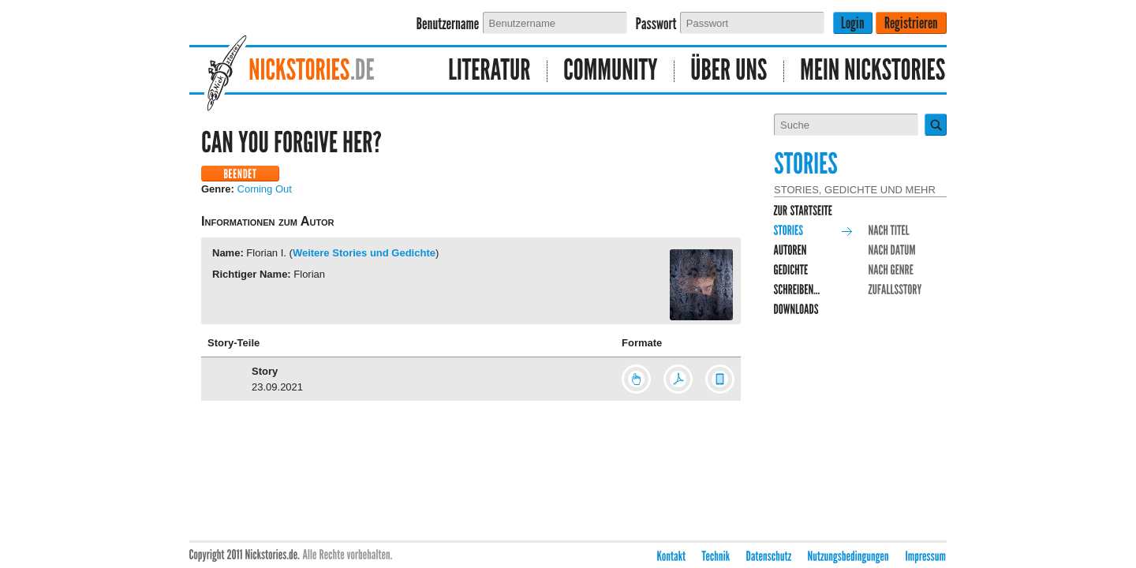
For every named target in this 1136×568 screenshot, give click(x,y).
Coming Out (264, 189)
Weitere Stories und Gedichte (364, 253)
